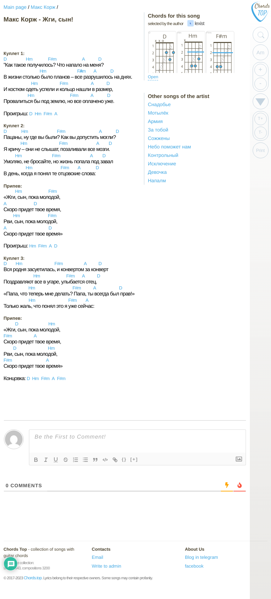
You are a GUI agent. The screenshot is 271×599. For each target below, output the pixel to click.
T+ (260, 118)
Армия (155, 121)
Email (97, 557)
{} (124, 459)
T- (261, 132)
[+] (134, 459)
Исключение (162, 163)
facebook (194, 566)
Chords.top (33, 577)
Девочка (157, 172)
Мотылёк (158, 113)
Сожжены (159, 138)
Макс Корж (43, 7)
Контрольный (163, 155)
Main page (15, 7)
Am (261, 52)
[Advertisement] (60, 36)
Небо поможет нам (169, 146)
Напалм (157, 180)
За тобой (158, 130)
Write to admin (106, 566)
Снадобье (159, 104)
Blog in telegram (201, 557)
